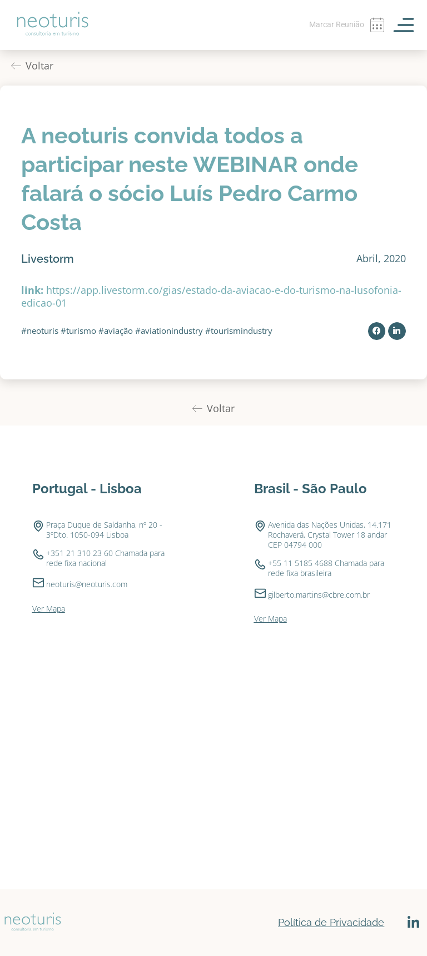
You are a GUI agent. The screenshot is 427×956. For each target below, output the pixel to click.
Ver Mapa (48, 608)
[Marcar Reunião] (377, 25)
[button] (377, 331)
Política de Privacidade (331, 922)
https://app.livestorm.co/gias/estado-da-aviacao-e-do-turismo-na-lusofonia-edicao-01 (211, 296)
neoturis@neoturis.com (86, 584)
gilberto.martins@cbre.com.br (319, 594)
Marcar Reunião (336, 24)
